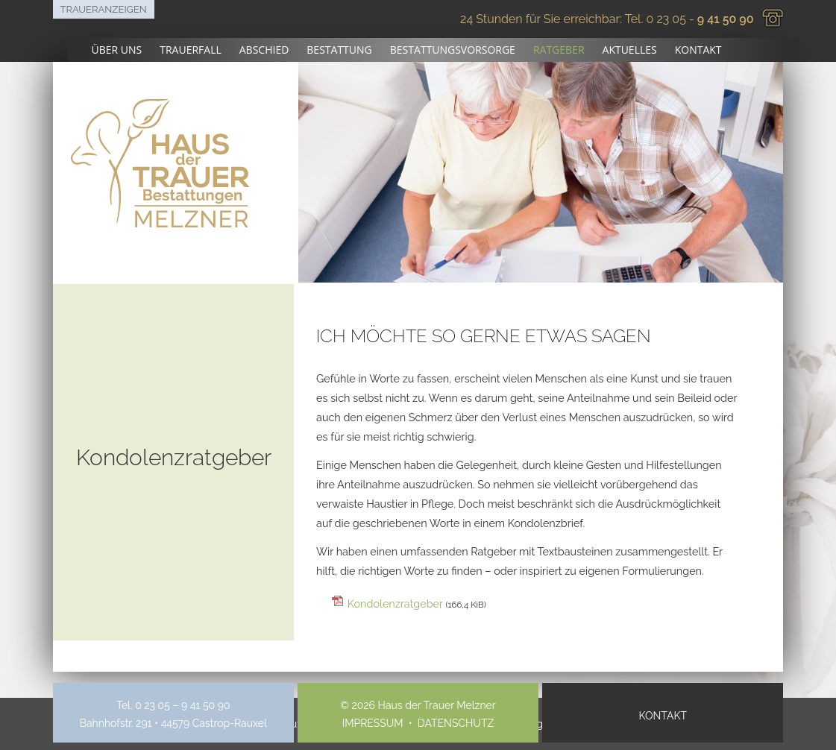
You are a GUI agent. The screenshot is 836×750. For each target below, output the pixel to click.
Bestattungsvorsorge (452, 49)
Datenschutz (456, 723)
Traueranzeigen (103, 9)
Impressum (372, 723)
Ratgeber (559, 49)
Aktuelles (630, 49)
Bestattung (339, 49)
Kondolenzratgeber (417, 603)
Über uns (117, 49)
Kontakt (698, 49)
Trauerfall (190, 49)
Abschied (264, 49)
